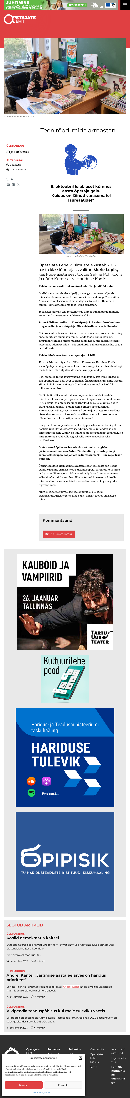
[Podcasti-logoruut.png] (65, 910)
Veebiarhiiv (97, 1049)
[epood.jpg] (65, 702)
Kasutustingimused (41, 1092)
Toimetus (54, 1049)
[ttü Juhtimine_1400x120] (61, 8)
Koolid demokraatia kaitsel (33, 938)
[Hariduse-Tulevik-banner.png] (65, 806)
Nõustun (23, 1085)
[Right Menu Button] (125, 5)
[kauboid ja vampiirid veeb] (65, 649)
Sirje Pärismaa (17, 152)
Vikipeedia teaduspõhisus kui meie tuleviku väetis (56, 1011)
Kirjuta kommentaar (58, 534)
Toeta (93, 1067)
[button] (80, 1058)
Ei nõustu (63, 1085)
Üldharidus (15, 145)
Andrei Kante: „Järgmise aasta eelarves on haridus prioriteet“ (56, 977)
